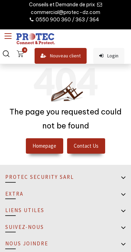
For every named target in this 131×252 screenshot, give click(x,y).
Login (108, 55)
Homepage (44, 145)
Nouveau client (61, 55)
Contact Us (86, 145)
